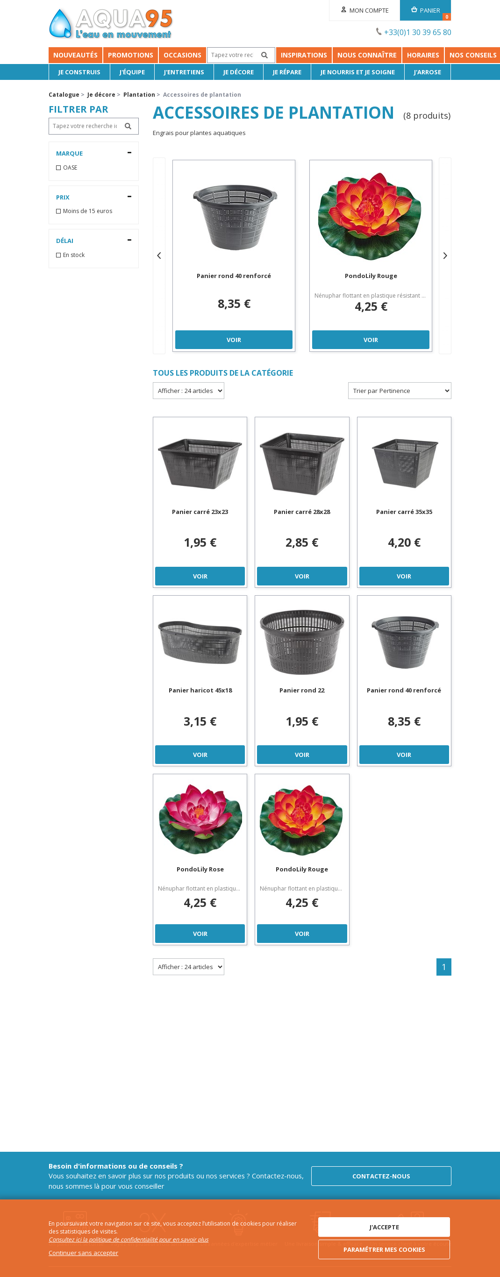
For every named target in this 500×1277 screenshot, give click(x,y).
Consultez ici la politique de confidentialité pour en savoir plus (128, 1240)
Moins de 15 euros (87, 211)
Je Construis (79, 72)
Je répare (287, 72)
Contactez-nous (381, 1176)
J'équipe (132, 72)
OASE (70, 167)
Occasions (182, 54)
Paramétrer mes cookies (384, 1249)
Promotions (130, 54)
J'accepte (384, 1227)
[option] (233, 255)
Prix (63, 197)
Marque (69, 153)
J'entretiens (184, 72)
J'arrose (428, 72)
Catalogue (64, 95)
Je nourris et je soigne (358, 72)
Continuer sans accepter (83, 1252)
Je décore (238, 72)
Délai (64, 240)
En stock (74, 255)
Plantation (139, 95)
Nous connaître (367, 54)
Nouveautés (75, 54)
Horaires (423, 54)
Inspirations (304, 54)
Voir (234, 339)
